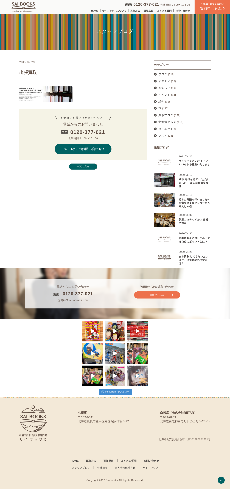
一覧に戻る (83, 166)
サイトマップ (150, 467)
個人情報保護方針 (125, 467)
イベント (164, 94)
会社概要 (102, 467)
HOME (95, 10)
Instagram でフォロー (115, 391)
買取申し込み (161, 295)
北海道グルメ (167, 121)
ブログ (162, 74)
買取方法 (135, 10)
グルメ (162, 135)
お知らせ (164, 87)
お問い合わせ (182, 10)
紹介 (161, 101)
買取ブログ (165, 115)
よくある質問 (164, 10)
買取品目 (148, 10)
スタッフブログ (81, 467)
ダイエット (165, 128)
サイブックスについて (114, 10)
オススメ (164, 81)
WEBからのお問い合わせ (84, 149)
